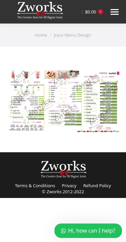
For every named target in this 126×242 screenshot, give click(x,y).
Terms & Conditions (35, 186)
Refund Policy (97, 186)
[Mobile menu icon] (114, 11)
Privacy (69, 186)
